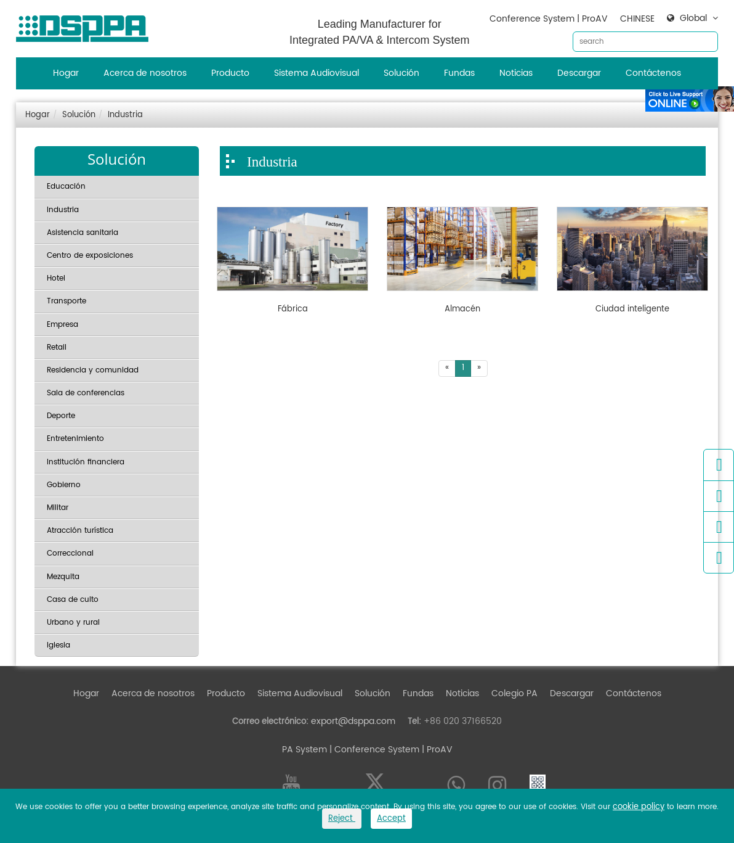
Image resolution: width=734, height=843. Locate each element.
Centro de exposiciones (90, 255)
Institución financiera (85, 462)
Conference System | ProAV (549, 19)
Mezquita (63, 577)
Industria (125, 115)
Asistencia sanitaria (82, 233)
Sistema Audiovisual (316, 73)
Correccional (70, 553)
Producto (230, 73)
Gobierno (64, 485)
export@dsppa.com (353, 721)
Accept (391, 818)
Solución (401, 73)
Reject (341, 818)
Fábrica (293, 309)
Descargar (579, 73)
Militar (57, 508)
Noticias (516, 73)
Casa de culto (73, 600)
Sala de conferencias (85, 393)
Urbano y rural (73, 622)
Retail (57, 347)
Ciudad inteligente (632, 309)
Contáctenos (653, 73)
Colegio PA (514, 693)
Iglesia (58, 645)
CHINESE (637, 19)
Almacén (462, 309)
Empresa (62, 325)
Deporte (61, 416)
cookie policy (638, 806)
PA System (304, 749)
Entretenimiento (75, 439)
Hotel (56, 278)
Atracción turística (80, 531)
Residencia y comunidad (93, 370)
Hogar (66, 73)
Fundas (459, 73)
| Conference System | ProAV (390, 749)
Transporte (66, 301)
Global (693, 18)
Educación (66, 186)
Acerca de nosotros (145, 73)
